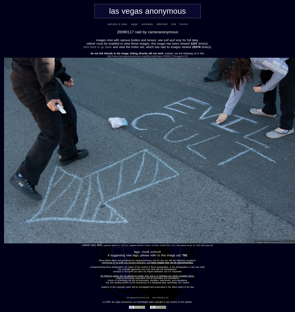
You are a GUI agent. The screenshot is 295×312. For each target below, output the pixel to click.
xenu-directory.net (160, 297)
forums (184, 24)
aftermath (162, 24)
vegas (134, 24)
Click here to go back (97, 47)
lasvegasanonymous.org (137, 297)
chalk (145, 251)
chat (173, 24)
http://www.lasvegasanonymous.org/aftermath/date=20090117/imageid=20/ (147, 56)
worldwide (147, 24)
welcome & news (117, 24)
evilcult (156, 251)
